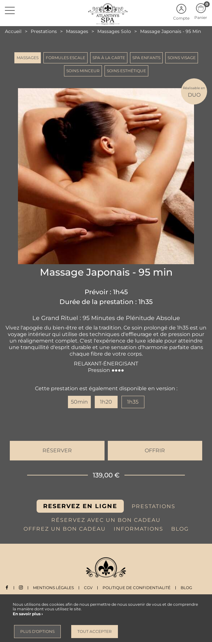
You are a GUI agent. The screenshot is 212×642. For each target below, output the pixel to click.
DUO (194, 92)
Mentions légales (53, 587)
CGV (88, 587)
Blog (186, 587)
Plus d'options (37, 631)
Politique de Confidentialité (137, 587)
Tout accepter (94, 631)
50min (79, 402)
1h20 (106, 402)
